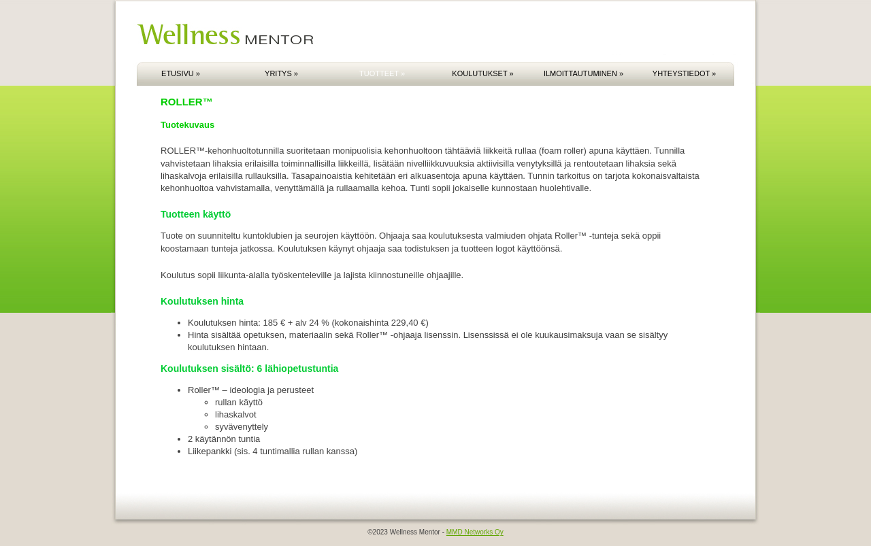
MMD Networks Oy (475, 532)
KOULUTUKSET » (482, 73)
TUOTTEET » (382, 73)
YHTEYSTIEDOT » (684, 73)
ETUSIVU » (180, 73)
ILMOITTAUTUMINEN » (583, 73)
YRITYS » (281, 73)
